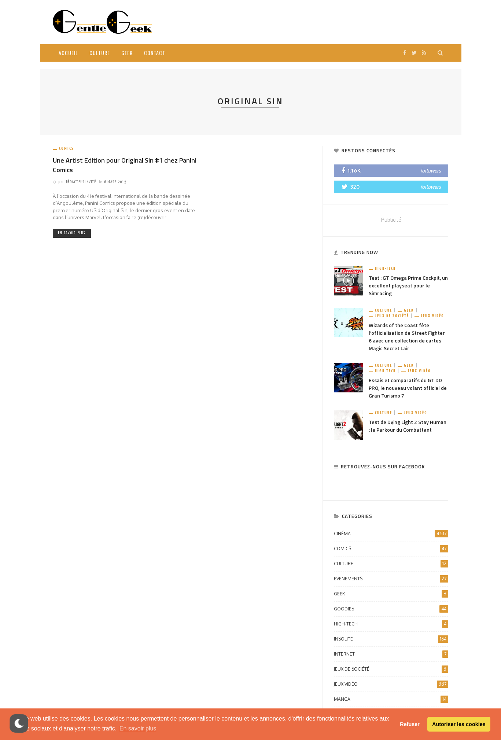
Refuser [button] (410, 724)
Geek (127, 53)
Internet (391, 654)
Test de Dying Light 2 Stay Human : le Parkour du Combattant (407, 426)
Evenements (391, 579)
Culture (99, 53)
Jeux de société (392, 316)
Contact (154, 53)
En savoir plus (71, 233)
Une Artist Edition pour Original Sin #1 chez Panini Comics (124, 164)
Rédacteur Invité (81, 182)
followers (430, 171)
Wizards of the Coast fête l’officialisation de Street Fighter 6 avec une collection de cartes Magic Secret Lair (407, 336)
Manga (391, 699)
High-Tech (385, 268)
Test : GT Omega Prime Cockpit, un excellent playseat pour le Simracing (408, 285)
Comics (66, 148)
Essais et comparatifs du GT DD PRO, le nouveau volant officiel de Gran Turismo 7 (408, 387)
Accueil (68, 53)
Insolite (391, 639)
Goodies (391, 609)
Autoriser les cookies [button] (459, 724)
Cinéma (391, 533)
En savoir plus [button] (137, 728)
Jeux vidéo (432, 316)
